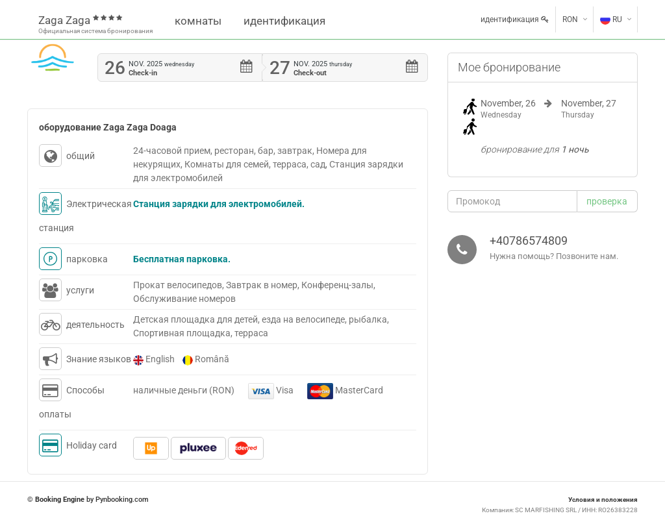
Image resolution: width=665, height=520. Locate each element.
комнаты (198, 20)
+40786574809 (529, 240)
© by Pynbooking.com (88, 499)
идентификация (284, 20)
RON (570, 19)
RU (611, 19)
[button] (607, 201)
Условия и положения (603, 499)
